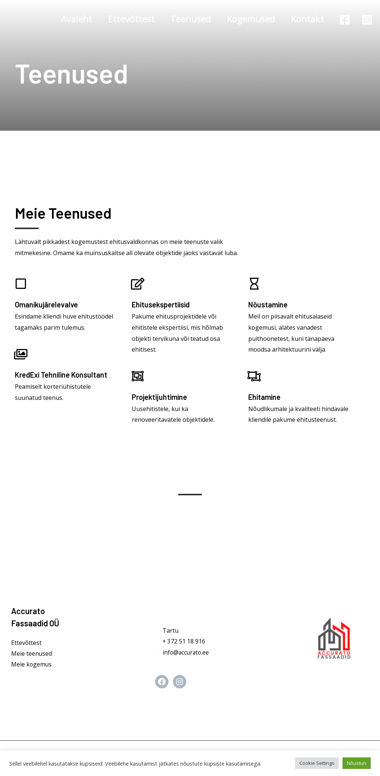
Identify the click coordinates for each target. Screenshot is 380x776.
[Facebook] (344, 19)
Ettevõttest (124, 19)
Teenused (186, 19)
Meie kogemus (31, 665)
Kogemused (248, 19)
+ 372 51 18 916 (184, 641)
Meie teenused (31, 653)
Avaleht (67, 19)
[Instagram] (367, 19)
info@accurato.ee (187, 652)
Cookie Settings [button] (316, 763)
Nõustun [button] (356, 763)
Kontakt (306, 19)
